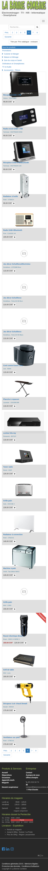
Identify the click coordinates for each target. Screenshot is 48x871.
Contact (29, 773)
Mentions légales (31, 864)
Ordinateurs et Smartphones (13, 64)
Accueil (5, 773)
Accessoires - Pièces (12, 70)
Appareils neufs (8, 780)
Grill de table (8, 670)
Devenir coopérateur (10, 787)
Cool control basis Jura (13, 365)
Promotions (6, 51)
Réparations (7, 775)
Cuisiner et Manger (11, 54)
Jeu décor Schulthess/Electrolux (16, 264)
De (42, 856)
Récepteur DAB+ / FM (12, 95)
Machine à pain (9, 568)
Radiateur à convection (13, 534)
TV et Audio (6, 67)
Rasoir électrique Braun (13, 636)
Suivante (8, 37)
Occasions (6, 778)
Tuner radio (8, 467)
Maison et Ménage (11, 57)
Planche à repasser (11, 399)
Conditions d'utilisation (30, 866)
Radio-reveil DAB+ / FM (13, 129)
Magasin (5, 783)
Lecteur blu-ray (9, 433)
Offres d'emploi (32, 778)
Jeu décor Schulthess (12, 298)
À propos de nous (33, 775)
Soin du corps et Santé (13, 60)
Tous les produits (8, 47)
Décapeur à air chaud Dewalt (15, 704)
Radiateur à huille (10, 196)
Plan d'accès (33, 790)
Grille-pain (7, 501)
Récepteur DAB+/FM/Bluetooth (16, 163)
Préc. (7, 33)
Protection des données (11, 866)
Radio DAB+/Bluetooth (12, 230)
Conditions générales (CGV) (12, 864)
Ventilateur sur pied (11, 737)
